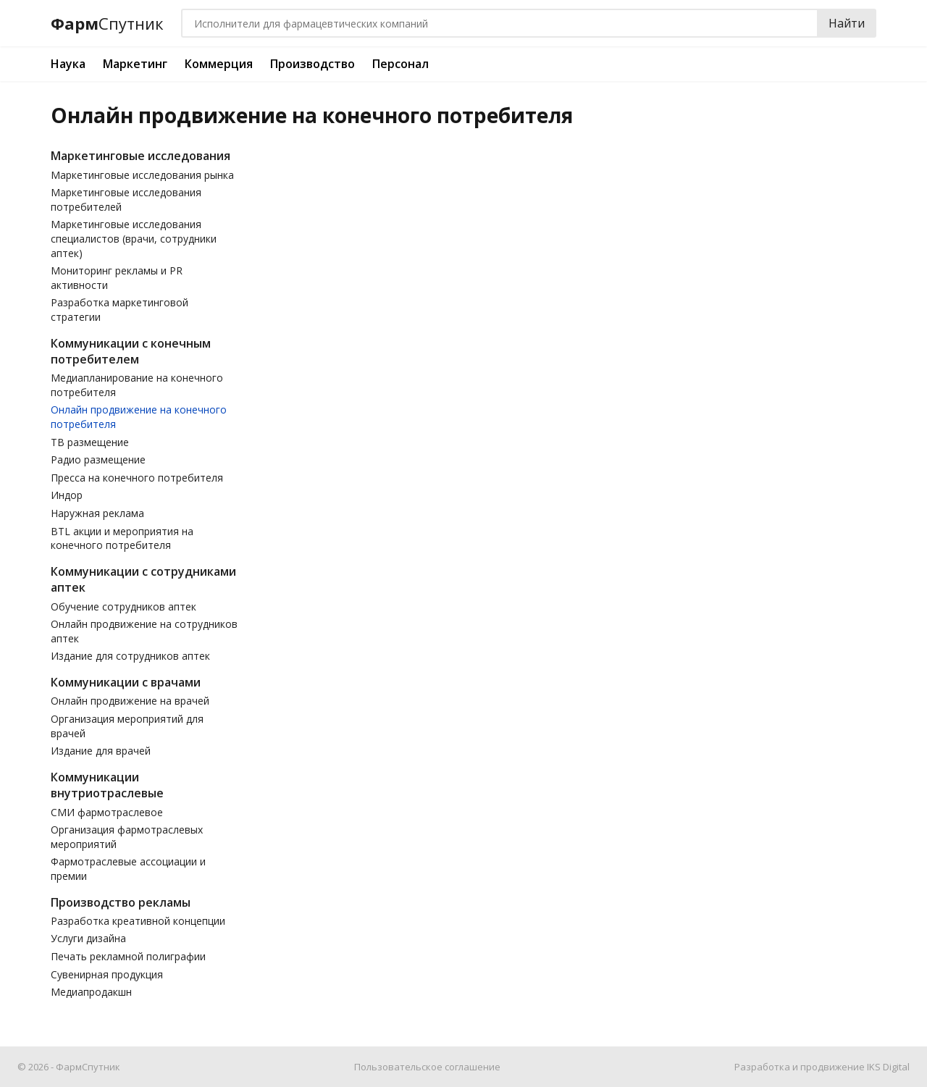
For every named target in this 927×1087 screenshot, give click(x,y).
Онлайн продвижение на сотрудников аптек (144, 631)
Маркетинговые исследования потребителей (126, 199)
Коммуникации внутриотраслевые (107, 785)
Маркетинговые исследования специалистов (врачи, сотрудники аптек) (134, 238)
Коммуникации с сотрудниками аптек (143, 579)
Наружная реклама (97, 513)
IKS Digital (888, 1066)
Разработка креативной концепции (138, 921)
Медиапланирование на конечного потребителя (137, 385)
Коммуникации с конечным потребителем (131, 351)
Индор (67, 495)
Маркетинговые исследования (140, 156)
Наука (68, 64)
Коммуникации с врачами (126, 682)
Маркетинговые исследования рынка (142, 175)
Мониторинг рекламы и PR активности (117, 278)
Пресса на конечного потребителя (137, 477)
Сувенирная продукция (107, 974)
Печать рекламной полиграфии (128, 956)
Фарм (107, 23)
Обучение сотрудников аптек (123, 606)
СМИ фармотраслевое (107, 812)
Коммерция (219, 64)
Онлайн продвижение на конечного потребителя (139, 417)
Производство (312, 64)
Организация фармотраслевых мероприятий (127, 837)
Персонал (400, 64)
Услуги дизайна (88, 938)
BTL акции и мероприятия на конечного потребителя (122, 538)
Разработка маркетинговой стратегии (119, 309)
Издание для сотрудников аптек (130, 656)
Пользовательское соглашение (427, 1066)
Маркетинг (135, 64)
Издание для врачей (101, 750)
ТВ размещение (90, 442)
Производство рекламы (120, 902)
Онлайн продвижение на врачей (130, 701)
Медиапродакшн (91, 992)
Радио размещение (98, 459)
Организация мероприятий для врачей (127, 726)
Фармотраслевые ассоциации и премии (128, 869)
